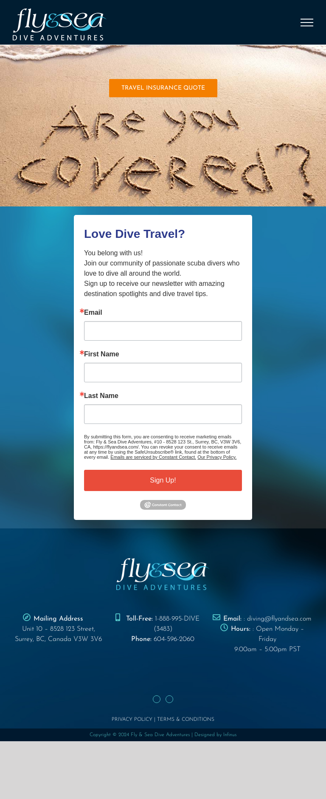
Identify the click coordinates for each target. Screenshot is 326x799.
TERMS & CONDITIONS (185, 719)
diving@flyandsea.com (279, 618)
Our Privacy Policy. (216, 457)
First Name (101, 354)
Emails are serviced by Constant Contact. (153, 457)
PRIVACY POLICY (132, 719)
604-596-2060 (174, 639)
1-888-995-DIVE (177, 618)
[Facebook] (156, 699)
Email (93, 312)
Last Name (101, 395)
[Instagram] (169, 699)
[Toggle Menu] (307, 22)
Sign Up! (163, 480)
